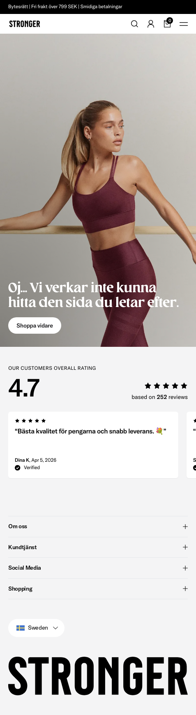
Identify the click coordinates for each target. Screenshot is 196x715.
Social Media (98, 567)
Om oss (98, 526)
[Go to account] (150, 24)
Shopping (98, 588)
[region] (102, 447)
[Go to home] (24, 24)
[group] (93, 447)
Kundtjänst (98, 547)
